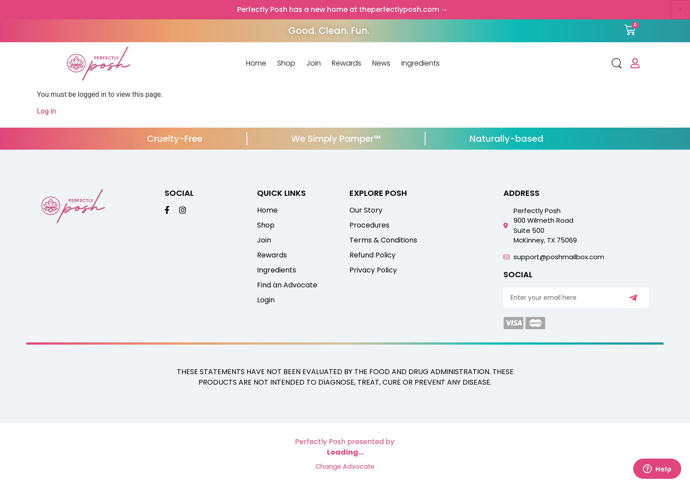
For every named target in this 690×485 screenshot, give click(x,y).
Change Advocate (345, 466)
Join (313, 63)
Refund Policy (372, 255)
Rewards (346, 63)
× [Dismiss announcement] (680, 9)
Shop (286, 63)
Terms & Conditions (383, 240)
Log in (46, 111)
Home (256, 63)
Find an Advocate (287, 285)
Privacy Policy (373, 270)
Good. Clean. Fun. (328, 30)
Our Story (365, 210)
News (381, 63)
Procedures (369, 225)
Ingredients (420, 63)
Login (266, 300)
